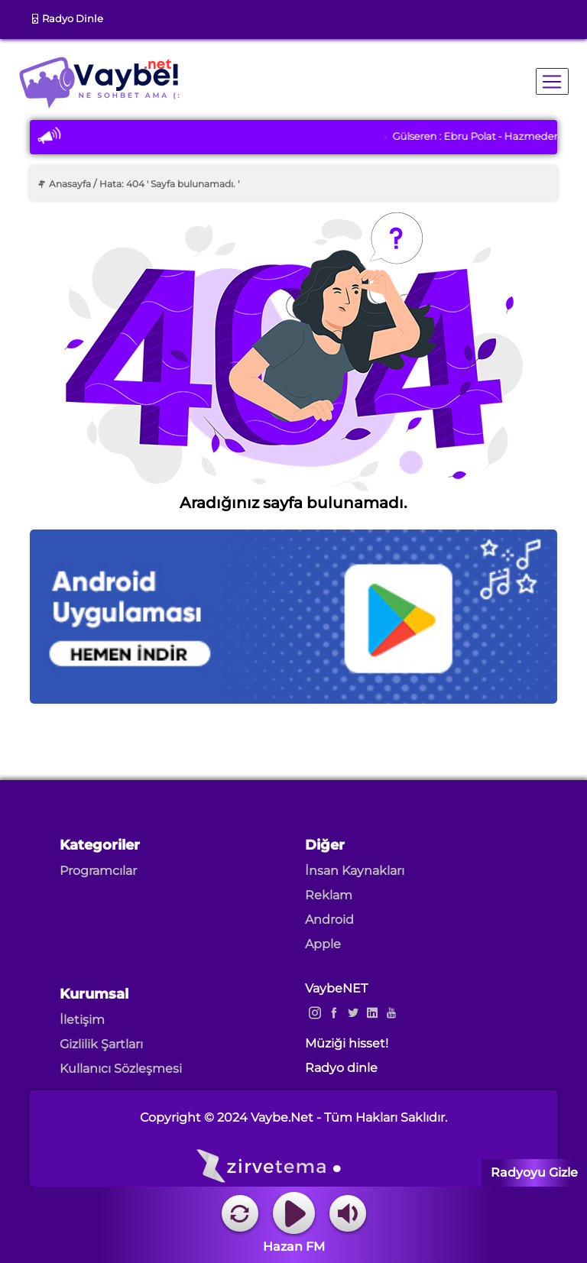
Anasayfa (64, 183)
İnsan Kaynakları (354, 870)
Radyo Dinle (66, 18)
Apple (323, 944)
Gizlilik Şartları (101, 1044)
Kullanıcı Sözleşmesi (121, 1068)
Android (329, 919)
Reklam (328, 895)
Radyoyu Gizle (534, 1172)
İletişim (82, 1019)
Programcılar (98, 870)
